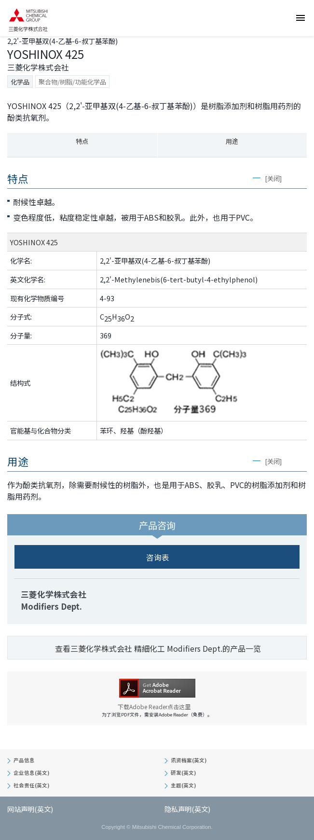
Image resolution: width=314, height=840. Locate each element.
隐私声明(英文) (187, 809)
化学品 (20, 81)
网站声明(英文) (30, 809)
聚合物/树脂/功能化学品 (72, 81)
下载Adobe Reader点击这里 (157, 706)
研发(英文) (183, 772)
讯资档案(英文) (188, 760)
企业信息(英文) (31, 772)
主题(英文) (183, 785)
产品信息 (24, 760)
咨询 (303, 85)
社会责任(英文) (31, 785)
